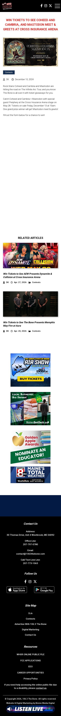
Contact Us (30, 635)
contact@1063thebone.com (30, 553)
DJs (30, 613)
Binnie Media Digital (45, 703)
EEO (30, 666)
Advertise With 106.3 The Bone (30, 624)
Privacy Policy (31, 678)
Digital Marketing (30, 629)
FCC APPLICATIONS (30, 660)
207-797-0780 (30, 544)
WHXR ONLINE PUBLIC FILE (30, 654)
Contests (9, 72)
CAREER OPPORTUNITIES (30, 672)
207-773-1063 (30, 563)
